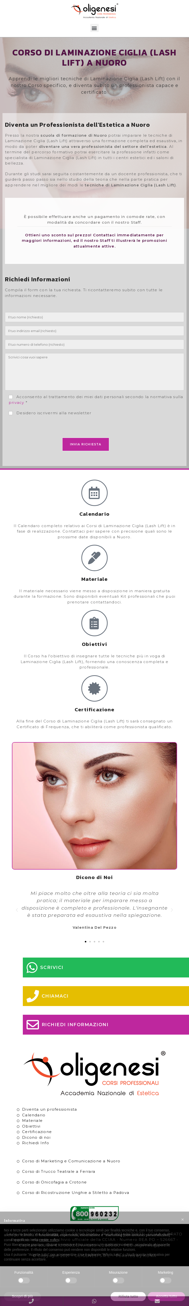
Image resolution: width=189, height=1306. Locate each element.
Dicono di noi (36, 1137)
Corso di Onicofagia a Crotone (54, 1182)
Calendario (33, 1115)
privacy (16, 402)
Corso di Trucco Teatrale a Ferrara (58, 1171)
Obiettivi (31, 1126)
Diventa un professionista (49, 1109)
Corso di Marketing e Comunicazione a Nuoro (71, 1161)
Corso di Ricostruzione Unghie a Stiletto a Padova (75, 1192)
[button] (94, 28)
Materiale (32, 1120)
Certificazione (37, 1131)
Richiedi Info (35, 1142)
